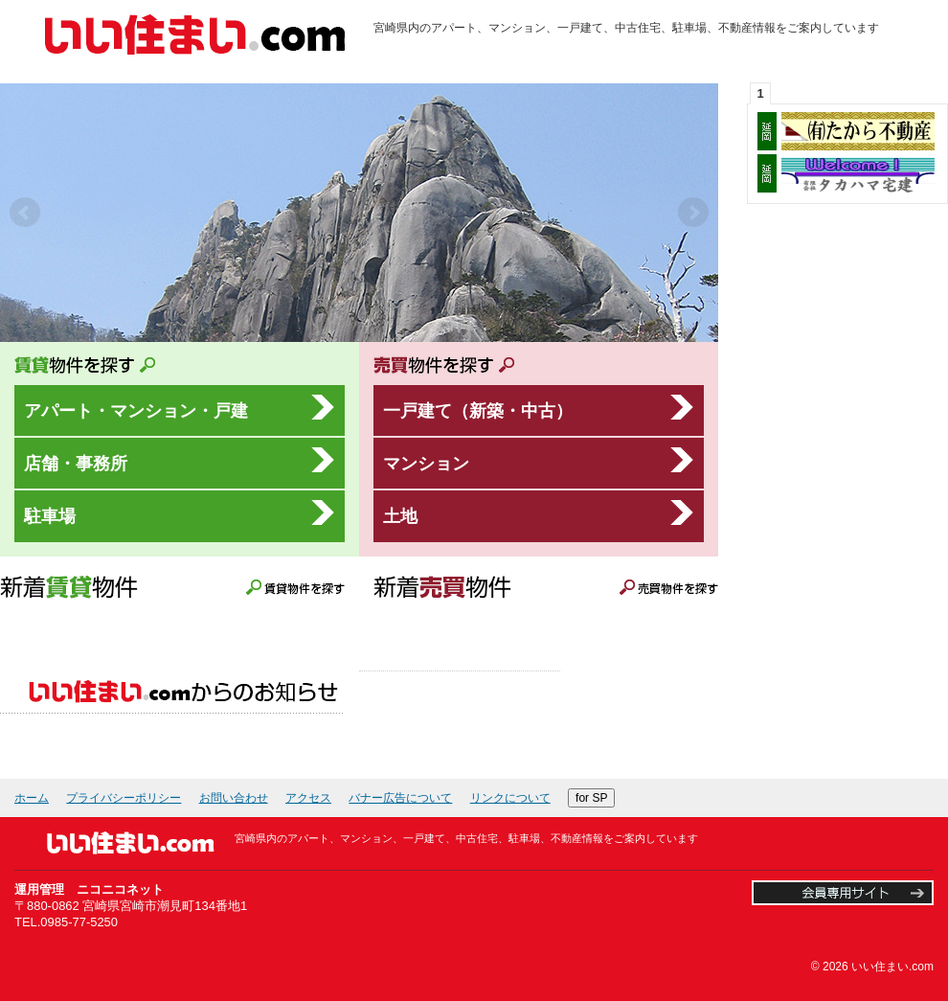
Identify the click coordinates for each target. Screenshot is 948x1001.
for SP (591, 798)
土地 (400, 516)
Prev (25, 212)
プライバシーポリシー (123, 798)
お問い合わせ (233, 798)
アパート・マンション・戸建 (136, 410)
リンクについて (510, 798)
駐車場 (50, 516)
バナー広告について (400, 798)
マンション (426, 463)
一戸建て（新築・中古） (478, 410)
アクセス (308, 798)
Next (693, 212)
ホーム (31, 798)
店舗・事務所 (75, 463)
